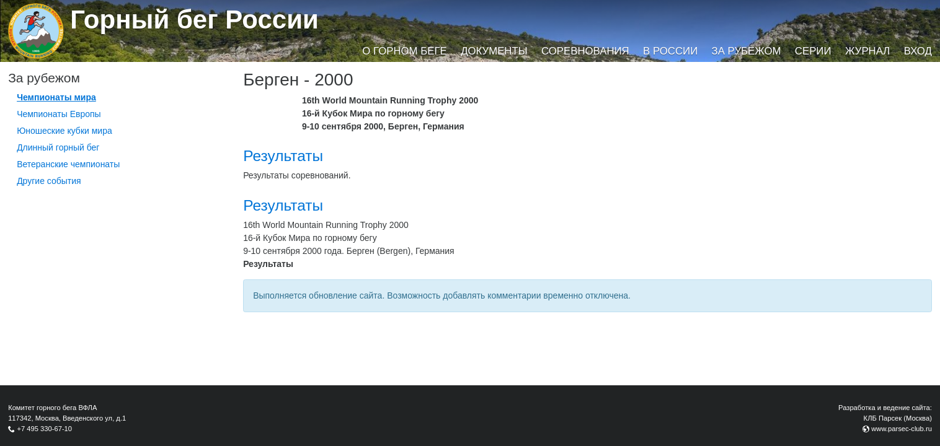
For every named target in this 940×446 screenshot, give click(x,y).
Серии (813, 51)
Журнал (867, 51)
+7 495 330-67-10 (44, 428)
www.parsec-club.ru (901, 428)
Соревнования (585, 51)
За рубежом (746, 51)
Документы (494, 51)
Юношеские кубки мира (64, 131)
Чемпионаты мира (56, 97)
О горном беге (404, 51)
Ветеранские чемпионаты (68, 164)
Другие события (49, 181)
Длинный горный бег (58, 147)
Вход (918, 51)
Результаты (283, 155)
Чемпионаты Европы (59, 114)
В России (670, 51)
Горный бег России (194, 19)
